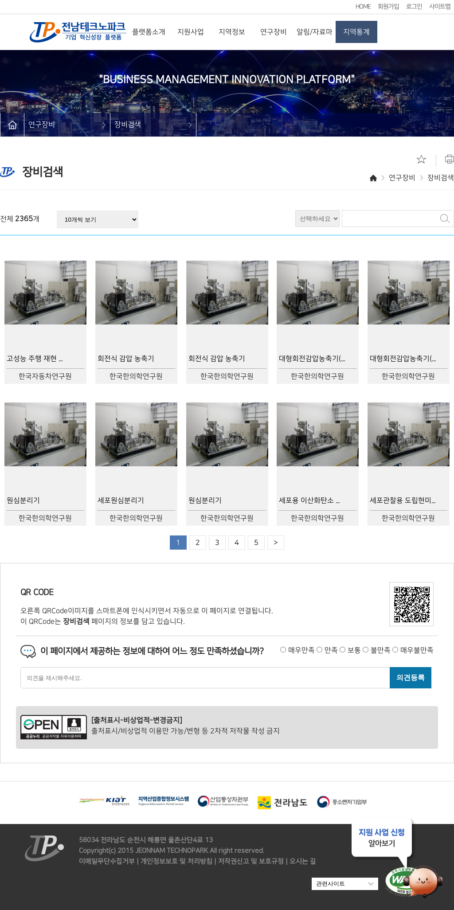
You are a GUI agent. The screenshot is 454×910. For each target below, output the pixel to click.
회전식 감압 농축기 (126, 359)
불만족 (381, 650)
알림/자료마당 (315, 39)
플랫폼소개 (149, 32)
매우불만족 (417, 650)
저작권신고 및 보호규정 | (253, 861)
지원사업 (190, 32)
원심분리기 (23, 500)
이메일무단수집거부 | (109, 861)
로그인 (414, 6)
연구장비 (273, 32)
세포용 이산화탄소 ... (309, 500)
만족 (331, 650)
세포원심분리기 (121, 500)
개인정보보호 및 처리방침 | (178, 861)
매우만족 (301, 650)
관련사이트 (345, 883)
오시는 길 (303, 861)
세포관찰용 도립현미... (402, 500)
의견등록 (410, 677)
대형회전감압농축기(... (312, 359)
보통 (354, 650)
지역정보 (232, 32)
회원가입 (388, 6)
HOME (363, 6)
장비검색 (127, 125)
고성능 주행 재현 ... (35, 359)
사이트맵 (439, 6)
